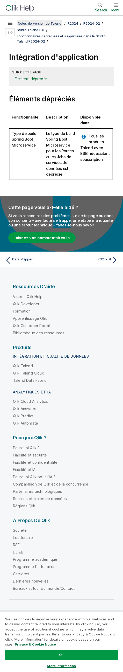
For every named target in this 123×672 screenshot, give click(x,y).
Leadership (23, 537)
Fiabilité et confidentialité (35, 462)
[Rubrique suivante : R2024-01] (91, 260)
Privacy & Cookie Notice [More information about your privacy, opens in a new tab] (35, 644)
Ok (61, 655)
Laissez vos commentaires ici (41, 237)
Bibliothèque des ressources (38, 333)
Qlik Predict (23, 416)
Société (20, 530)
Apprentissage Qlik (30, 318)
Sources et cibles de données (40, 498)
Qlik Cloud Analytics (30, 401)
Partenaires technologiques (37, 491)
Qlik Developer (26, 304)
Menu (115, 10)
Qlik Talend (23, 366)
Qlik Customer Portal (31, 325)
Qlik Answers (24, 408)
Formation (22, 311)
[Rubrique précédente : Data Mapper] (32, 260)
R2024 (73, 23)
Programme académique (35, 559)
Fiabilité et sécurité (30, 455)
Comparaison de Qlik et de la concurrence (50, 484)
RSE (16, 545)
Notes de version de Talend (39, 23)
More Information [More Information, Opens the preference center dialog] (61, 666)
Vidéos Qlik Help (28, 296)
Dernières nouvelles (31, 581)
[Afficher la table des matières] (10, 23)
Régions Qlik (24, 506)
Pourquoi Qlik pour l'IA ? (34, 477)
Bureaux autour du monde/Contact (44, 588)
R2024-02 (91, 23)
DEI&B (18, 552)
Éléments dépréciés (31, 79)
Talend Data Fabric (29, 380)
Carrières (21, 574)
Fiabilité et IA (24, 469)
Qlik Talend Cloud (28, 373)
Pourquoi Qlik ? (26, 448)
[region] (61, 641)
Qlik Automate (25, 423)
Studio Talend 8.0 (30, 30)
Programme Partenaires (34, 566)
